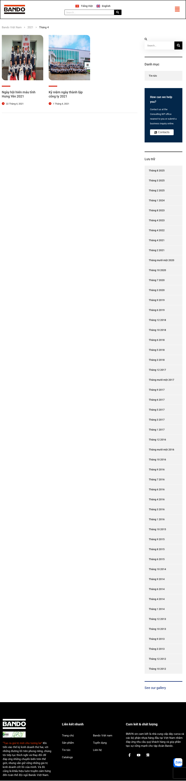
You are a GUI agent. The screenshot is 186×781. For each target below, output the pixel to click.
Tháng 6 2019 (157, 310)
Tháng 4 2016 (157, 499)
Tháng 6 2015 (157, 559)
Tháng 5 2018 (157, 350)
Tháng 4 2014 (157, 599)
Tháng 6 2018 (157, 340)
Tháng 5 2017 (157, 410)
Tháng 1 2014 (157, 609)
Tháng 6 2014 (157, 589)
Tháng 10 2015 (157, 529)
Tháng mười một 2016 (161, 449)
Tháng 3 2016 (157, 509)
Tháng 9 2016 (157, 469)
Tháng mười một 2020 (161, 260)
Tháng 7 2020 (157, 280)
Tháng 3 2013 (157, 649)
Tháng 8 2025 (157, 170)
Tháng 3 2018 (157, 360)
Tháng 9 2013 (157, 639)
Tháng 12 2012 (157, 659)
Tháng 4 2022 (157, 230)
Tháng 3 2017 (157, 420)
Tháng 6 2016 (157, 489)
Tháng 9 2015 (157, 539)
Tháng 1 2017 (157, 430)
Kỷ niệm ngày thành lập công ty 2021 (66, 94)
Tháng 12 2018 (157, 320)
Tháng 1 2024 (157, 200)
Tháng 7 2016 (157, 479)
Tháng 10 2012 (157, 669)
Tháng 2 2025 (157, 190)
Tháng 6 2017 (157, 400)
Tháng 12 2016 (157, 440)
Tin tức (153, 76)
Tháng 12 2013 (157, 619)
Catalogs (67, 757)
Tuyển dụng (100, 743)
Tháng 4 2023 (157, 220)
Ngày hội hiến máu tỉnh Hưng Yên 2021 (18, 94)
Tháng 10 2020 (157, 270)
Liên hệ (97, 750)
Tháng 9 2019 (157, 300)
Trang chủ (68, 736)
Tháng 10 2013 (157, 629)
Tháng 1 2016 (157, 519)
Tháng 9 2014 (157, 579)
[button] (177, 10)
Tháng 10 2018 (157, 330)
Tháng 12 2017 (157, 370)
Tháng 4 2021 (157, 240)
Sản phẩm (68, 743)
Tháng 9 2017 (157, 390)
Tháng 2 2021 (157, 250)
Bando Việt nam (102, 736)
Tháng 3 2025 (157, 180)
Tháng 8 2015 (157, 549)
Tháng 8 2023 (157, 210)
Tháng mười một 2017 (161, 380)
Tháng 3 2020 (157, 290)
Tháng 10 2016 (157, 459)
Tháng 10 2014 (157, 569)
